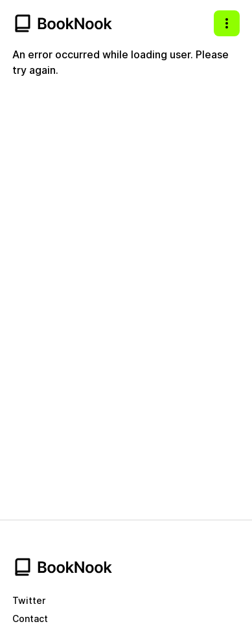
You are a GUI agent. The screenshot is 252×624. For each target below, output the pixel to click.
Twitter (28, 600)
